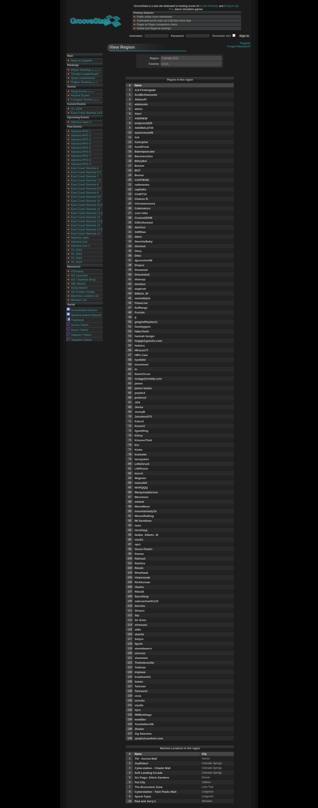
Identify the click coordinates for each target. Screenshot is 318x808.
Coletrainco (142, 208)
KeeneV (140, 426)
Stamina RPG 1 (81, 131)
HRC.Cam (141, 355)
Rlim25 (139, 591)
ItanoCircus (142, 374)
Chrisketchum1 (145, 203)
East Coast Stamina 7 (85, 176)
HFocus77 (141, 350)
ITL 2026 (76, 108)
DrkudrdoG (142, 274)
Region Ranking (81, 82)
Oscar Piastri (143, 549)
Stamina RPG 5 (81, 147)
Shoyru (139, 610)
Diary (138, 251)
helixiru (140, 345)
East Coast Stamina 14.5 (86, 112)
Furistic (140, 312)
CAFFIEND (142, 180)
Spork (139, 643)
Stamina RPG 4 (81, 143)
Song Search (79, 287)
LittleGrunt (142, 464)
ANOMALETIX (144, 128)
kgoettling (141, 430)
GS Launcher (79, 275)
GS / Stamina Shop (83, 279)
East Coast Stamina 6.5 (86, 172)
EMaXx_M (141, 293)
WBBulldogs (143, 714)
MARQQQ (141, 487)
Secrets (140, 606)
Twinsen (140, 686)
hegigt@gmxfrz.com (148, 340)
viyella (139, 705)
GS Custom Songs (83, 291)
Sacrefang (141, 596)
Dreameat (141, 269)
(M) (92, 70)
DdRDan (140, 232)
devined (140, 246)
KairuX (139, 421)
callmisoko (142, 184)
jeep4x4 (140, 393)
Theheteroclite (144, 662)
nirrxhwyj (141, 530)
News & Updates (81, 60)
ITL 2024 (76, 258)
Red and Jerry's (145, 801)
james (139, 383)
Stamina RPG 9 (81, 164)
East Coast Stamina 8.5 (86, 188)
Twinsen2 (141, 691)
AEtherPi (141, 99)
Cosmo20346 (143, 217)
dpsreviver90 (143, 260)
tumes (139, 681)
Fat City (140, 782)
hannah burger (144, 336)
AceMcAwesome (146, 94)
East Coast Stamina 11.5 (86, 213)
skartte (139, 634)
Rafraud (140, 558)
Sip (137, 615)
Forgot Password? (239, 46)
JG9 (137, 402)
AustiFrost (142, 146)
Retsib (139, 568)
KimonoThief (143, 440)
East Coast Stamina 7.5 (86, 180)
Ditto (138, 255)
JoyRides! (141, 763)
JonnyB (140, 411)
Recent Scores (80, 95)
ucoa (138, 695)
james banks (143, 388)
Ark (137, 137)
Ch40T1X (141, 194)
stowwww (141, 658)
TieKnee (140, 667)
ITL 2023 (76, 254)
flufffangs (141, 307)
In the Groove (209, 6)
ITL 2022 (76, 249)
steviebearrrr (143, 648)
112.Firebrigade (145, 90)
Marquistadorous (146, 492)
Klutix (138, 449)
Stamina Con (79, 241)
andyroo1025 (143, 123)
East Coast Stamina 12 (85, 217)
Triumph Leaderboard (84, 74)
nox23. (139, 539)
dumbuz (140, 284)
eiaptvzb (140, 288)
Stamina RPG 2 (81, 135)
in (136, 369)
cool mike (141, 213)
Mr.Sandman (143, 520)
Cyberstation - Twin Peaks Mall (155, 791)
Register (245, 43)
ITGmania (77, 271)
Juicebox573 (143, 416)
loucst (139, 473)
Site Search (78, 283)
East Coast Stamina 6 (85, 168)
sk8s (138, 629)
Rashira (140, 563)
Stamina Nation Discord (84, 315)
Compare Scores (81, 99)
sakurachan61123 (146, 601)
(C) (99, 70)
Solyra (139, 639)
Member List (79, 300)
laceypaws (142, 459)
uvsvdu (140, 700)
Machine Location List (85, 296)
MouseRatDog (144, 516)
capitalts (140, 189)
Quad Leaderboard (83, 78)
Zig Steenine (143, 733)
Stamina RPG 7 (81, 155)
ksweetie (141, 454)
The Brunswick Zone (148, 787)
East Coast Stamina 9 (85, 192)
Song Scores (79, 91)
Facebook (75, 320)
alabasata (141, 104)
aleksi (138, 109)
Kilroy (139, 435)
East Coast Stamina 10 (85, 200)
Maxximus (141, 497)
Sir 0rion (140, 620)
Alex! (138, 113)
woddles (140, 719)
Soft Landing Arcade (148, 772)
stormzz (140, 653)
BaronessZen (144, 156)
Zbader (139, 729)
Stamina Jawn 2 (81, 122)
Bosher (139, 165)
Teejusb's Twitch (79, 339)
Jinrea (139, 407)
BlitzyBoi (141, 161)
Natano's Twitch (79, 334)
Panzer (139, 553)
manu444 (141, 482)
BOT (138, 170)
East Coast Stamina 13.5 (86, 229)
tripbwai (140, 672)
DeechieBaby (144, 241)
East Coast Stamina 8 (85, 184)
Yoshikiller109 (144, 724)
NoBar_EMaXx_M (146, 535)
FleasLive (141, 303)
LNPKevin (141, 468)
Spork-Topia (143, 796)
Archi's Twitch (78, 325)
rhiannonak (142, 577)
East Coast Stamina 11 (85, 209)
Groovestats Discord (82, 310)
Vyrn (138, 710)
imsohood (141, 364)
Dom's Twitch (77, 330)
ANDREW (141, 118)
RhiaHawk (141, 572)
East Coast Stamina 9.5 (86, 196)
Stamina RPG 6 (81, 151)
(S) (96, 70)
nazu (138, 525)
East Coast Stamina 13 (85, 225)
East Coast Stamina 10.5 (86, 205)
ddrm (138, 236)
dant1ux (140, 227)
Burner (139, 175)
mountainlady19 (145, 511)
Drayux (139, 265)
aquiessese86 (144, 132)
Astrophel (141, 142)
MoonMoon (142, 506)
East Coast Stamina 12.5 (86, 221)
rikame (139, 587)
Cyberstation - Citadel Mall (152, 768)
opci (137, 544)
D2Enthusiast (144, 222)
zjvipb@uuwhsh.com (149, 738)
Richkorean (142, 582)
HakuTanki (142, 331)
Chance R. (141, 198)
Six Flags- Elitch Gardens (152, 777)
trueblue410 (143, 676)
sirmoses (141, 624)
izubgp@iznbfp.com (148, 378)
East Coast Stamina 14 (85, 233)
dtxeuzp (140, 279)
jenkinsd (140, 397)
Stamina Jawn (80, 237)
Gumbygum (142, 326)
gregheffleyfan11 (146, 322)
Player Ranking (80, 69)
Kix (137, 445)
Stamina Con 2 (80, 245)
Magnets (140, 478)
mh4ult (139, 501)
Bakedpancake (144, 151)
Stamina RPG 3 (81, 139)
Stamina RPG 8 (81, 160)
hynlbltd (140, 359)
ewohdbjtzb (142, 298)
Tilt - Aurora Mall (146, 758)
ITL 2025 (76, 262)
